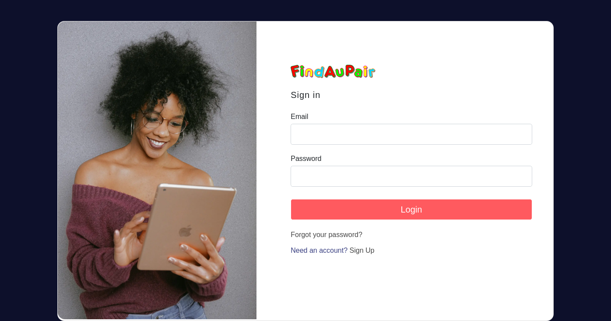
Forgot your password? (326, 234)
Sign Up (362, 250)
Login (411, 209)
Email (299, 116)
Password (306, 158)
